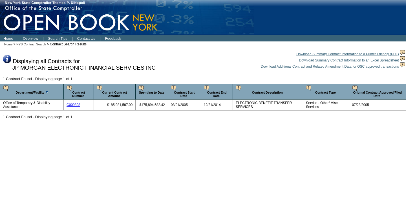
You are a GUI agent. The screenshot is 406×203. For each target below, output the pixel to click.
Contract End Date (216, 94)
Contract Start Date (184, 94)
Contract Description (267, 92)
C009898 (73, 105)
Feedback (113, 38)
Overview (30, 38)
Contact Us (86, 38)
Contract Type (325, 92)
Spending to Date (151, 92)
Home (8, 38)
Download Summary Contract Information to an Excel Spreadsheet (349, 60)
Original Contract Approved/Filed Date (377, 94)
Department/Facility (30, 92)
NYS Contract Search (31, 44)
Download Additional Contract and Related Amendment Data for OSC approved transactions (330, 67)
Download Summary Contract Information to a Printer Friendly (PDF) (347, 54)
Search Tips (57, 38)
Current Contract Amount (114, 94)
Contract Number (78, 94)
